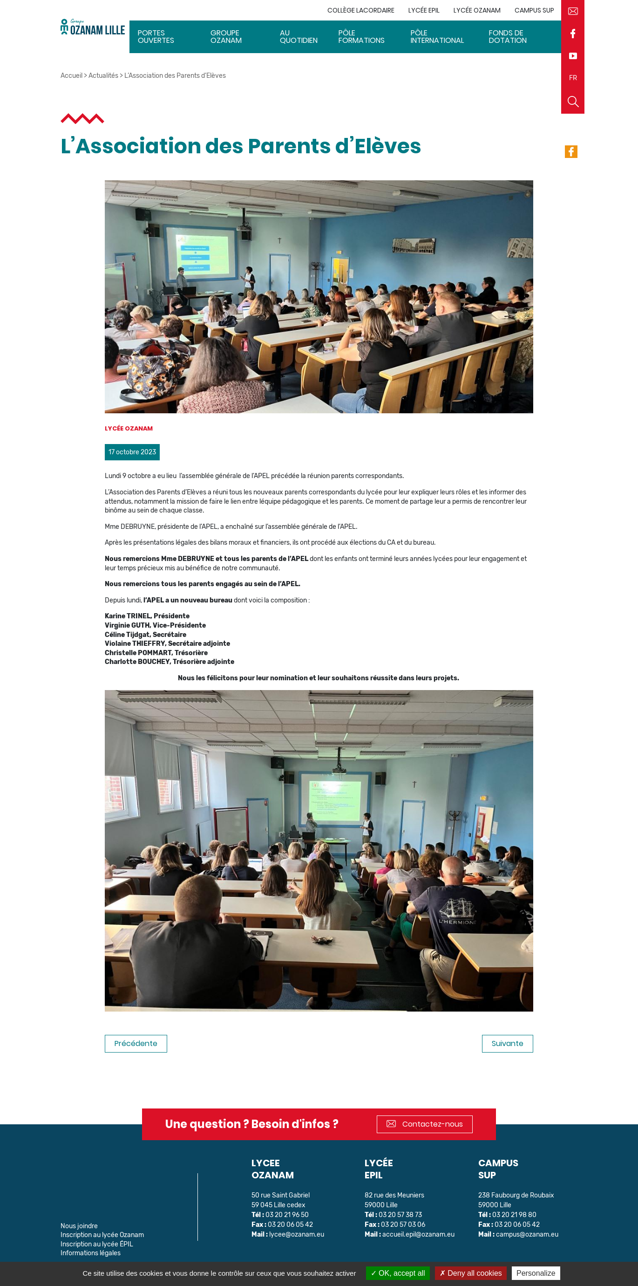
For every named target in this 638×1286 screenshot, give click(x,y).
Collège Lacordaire (360, 10)
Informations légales (91, 1253)
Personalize (536, 1273)
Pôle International (437, 36)
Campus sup (534, 10)
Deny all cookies (471, 1273)
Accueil (71, 76)
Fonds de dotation (508, 36)
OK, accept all (398, 1273)
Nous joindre (79, 1226)
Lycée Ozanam (477, 10)
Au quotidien (299, 36)
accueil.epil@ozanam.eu (418, 1234)
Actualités (103, 76)
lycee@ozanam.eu (296, 1234)
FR (573, 78)
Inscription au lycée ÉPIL (97, 1244)
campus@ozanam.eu (527, 1234)
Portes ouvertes (156, 36)
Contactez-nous (425, 1124)
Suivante (507, 1043)
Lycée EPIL (424, 10)
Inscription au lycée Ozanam (102, 1235)
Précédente (136, 1043)
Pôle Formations (362, 36)
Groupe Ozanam (226, 36)
